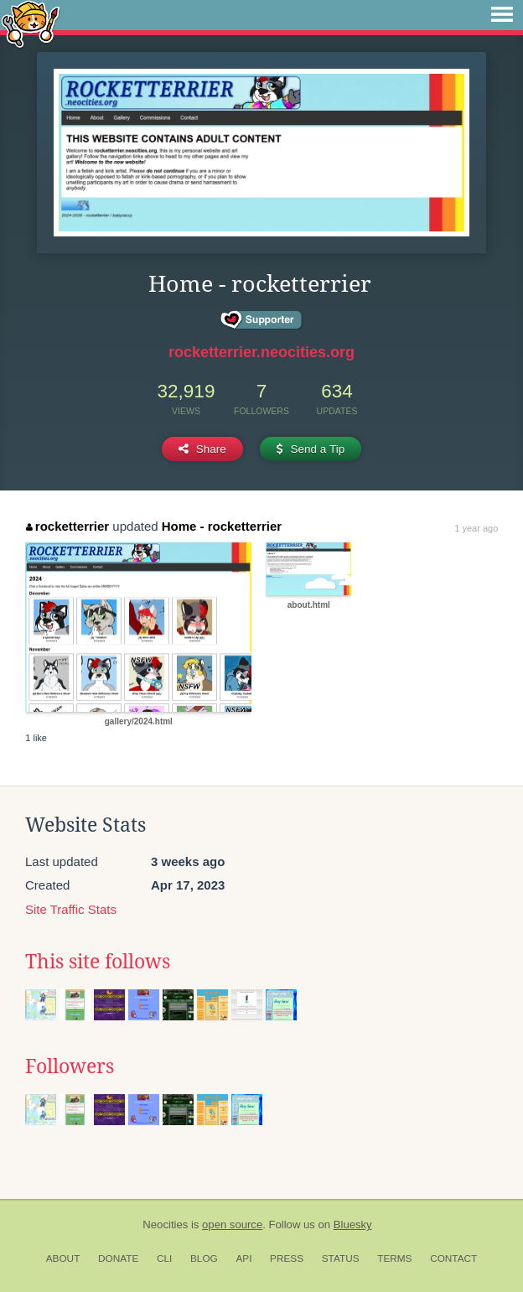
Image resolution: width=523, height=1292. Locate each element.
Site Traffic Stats (71, 909)
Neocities (165, 1224)
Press (286, 1258)
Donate (118, 1258)
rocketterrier (67, 526)
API (243, 1258)
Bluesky (353, 1224)
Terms (394, 1258)
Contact (453, 1258)
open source (232, 1224)
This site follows (97, 962)
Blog (204, 1258)
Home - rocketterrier (222, 526)
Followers (69, 1066)
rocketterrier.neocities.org (261, 352)
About (63, 1258)
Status (341, 1258)
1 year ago (476, 528)
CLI (164, 1258)
